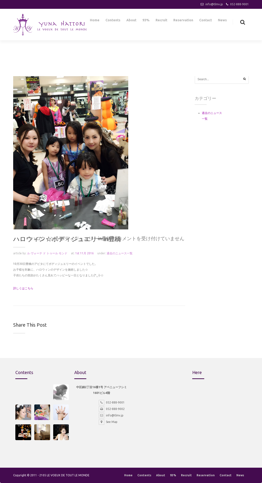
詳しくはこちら (23, 288)
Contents (112, 21)
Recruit (161, 21)
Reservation (183, 21)
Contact (205, 21)
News (222, 21)
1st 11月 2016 (84, 253)
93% (146, 21)
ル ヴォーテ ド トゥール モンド (47, 253)
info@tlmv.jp (214, 4)
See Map (108, 421)
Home (94, 21)
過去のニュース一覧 (120, 253)
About (131, 21)
